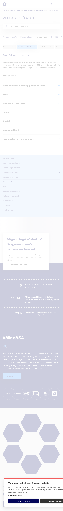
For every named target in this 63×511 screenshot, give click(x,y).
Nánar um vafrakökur (16, 495)
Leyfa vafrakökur (23, 501)
